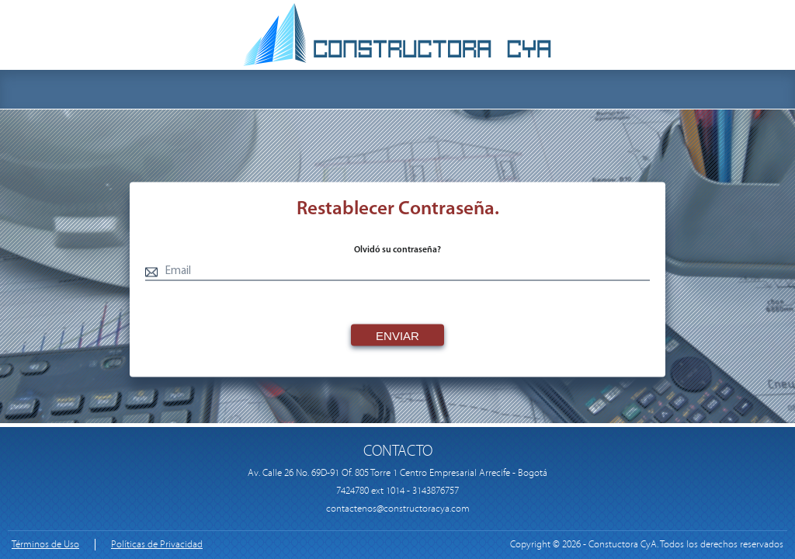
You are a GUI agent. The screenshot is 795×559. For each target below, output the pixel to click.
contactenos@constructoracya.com (398, 509)
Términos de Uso (45, 544)
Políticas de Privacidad (157, 544)
